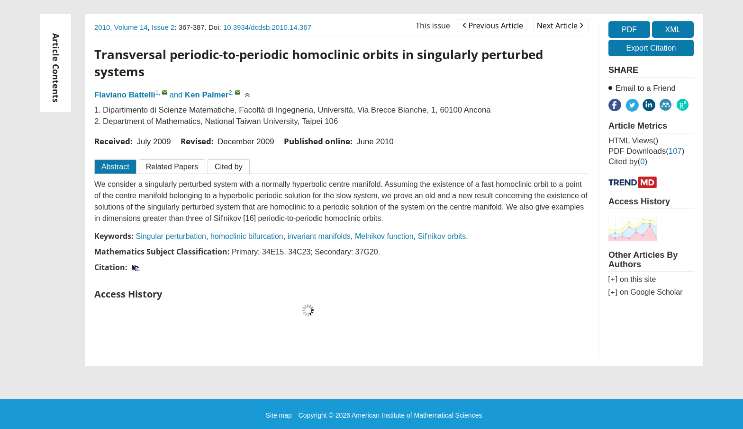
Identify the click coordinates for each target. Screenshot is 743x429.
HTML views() (633, 140)
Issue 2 (163, 27)
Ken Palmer (206, 94)
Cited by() (627, 161)
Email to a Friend (646, 88)
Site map (279, 415)
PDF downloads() (646, 151)
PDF (629, 30)
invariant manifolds (319, 236)
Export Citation (651, 48)
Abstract (115, 167)
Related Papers (172, 167)
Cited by (229, 167)
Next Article (560, 25)
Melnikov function (384, 236)
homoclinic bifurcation (246, 236)
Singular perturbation (171, 236)
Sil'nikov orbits (441, 236)
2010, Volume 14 (121, 27)
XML (672, 30)
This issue (433, 25)
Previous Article (492, 25)
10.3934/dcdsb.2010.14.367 (267, 27)
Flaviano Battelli (124, 94)
